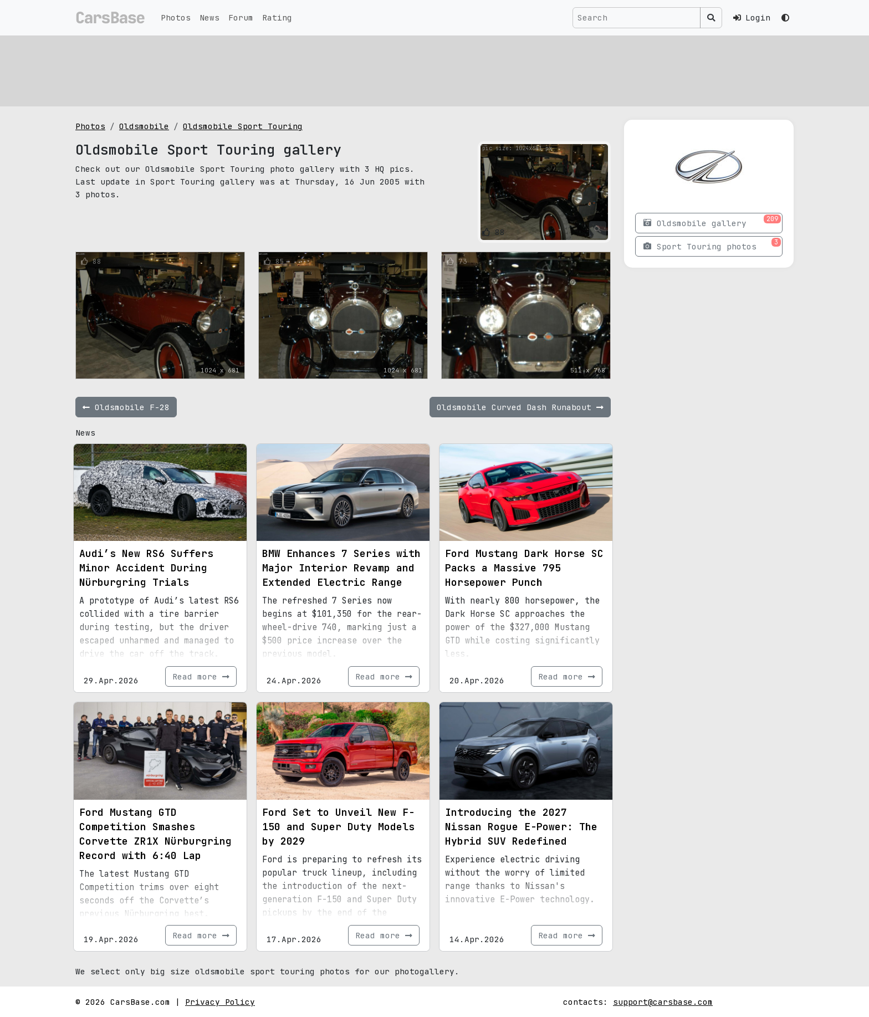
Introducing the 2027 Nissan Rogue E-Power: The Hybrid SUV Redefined (521, 826)
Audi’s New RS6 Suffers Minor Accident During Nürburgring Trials (146, 568)
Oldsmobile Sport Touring (243, 126)
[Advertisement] (407, 69)
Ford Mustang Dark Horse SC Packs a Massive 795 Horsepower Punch (524, 568)
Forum (240, 17)
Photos (176, 17)
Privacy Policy (220, 1001)
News (209, 17)
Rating (277, 17)
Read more (200, 676)
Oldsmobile (144, 126)
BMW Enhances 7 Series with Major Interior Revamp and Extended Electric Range (341, 568)
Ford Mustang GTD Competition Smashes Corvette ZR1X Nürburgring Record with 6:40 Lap (155, 834)
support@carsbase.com (663, 1001)
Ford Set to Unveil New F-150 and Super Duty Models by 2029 (338, 826)
